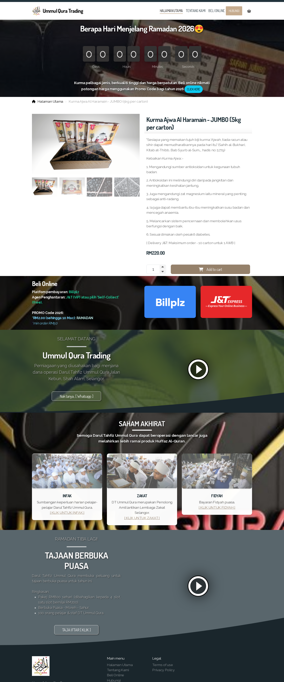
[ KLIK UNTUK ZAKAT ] (142, 519)
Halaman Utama (50, 101)
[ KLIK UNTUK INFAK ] (67, 514)
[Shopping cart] (249, 11)
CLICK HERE (193, 89)
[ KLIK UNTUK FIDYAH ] (217, 509)
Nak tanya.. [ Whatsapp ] (75, 396)
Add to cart (210, 269)
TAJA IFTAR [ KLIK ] (75, 629)
